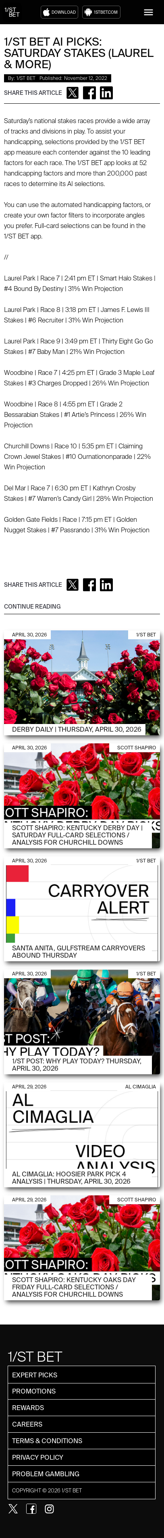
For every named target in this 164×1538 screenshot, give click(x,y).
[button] (148, 12)
